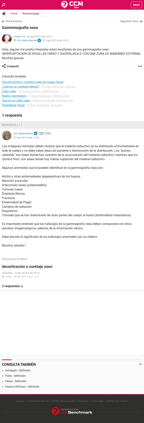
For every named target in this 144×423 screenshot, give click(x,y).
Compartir (13, 66)
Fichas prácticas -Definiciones (38, 91)
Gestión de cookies (117, 400)
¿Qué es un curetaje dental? (20, 86)
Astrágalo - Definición (18, 370)
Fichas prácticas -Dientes (59, 86)
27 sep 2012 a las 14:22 (56, 40)
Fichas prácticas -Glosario (44, 105)
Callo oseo (9, 91)
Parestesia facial (13, 105)
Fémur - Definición (16, 381)
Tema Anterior (14, 21)
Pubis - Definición (15, 375)
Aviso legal (97, 400)
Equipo (20, 400)
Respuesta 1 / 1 (12, 124)
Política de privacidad (64, 400)
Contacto (84, 400)
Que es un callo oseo (16, 100)
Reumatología (31, 13)
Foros (14, 13)
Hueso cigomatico (14, 96)
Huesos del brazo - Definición (22, 386)
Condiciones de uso (38, 400)
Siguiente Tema (129, 21)
